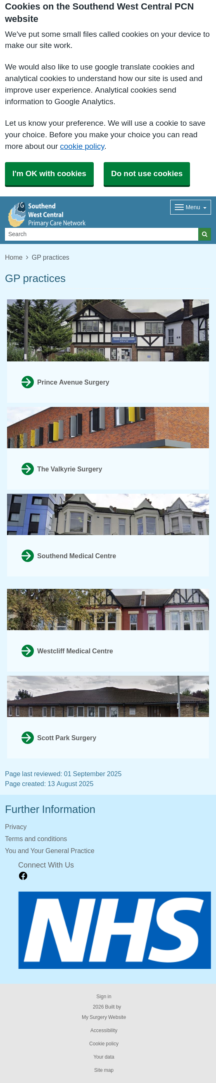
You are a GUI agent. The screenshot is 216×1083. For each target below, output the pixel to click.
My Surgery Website (104, 1017)
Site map (104, 1070)
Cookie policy (104, 1043)
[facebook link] (23, 876)
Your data (103, 1056)
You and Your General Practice (50, 850)
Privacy (15, 826)
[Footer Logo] (114, 930)
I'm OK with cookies (49, 173)
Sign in (103, 996)
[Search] (102, 234)
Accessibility (103, 1030)
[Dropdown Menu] (190, 207)
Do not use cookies (147, 173)
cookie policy (82, 146)
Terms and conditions (36, 838)
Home (14, 257)
